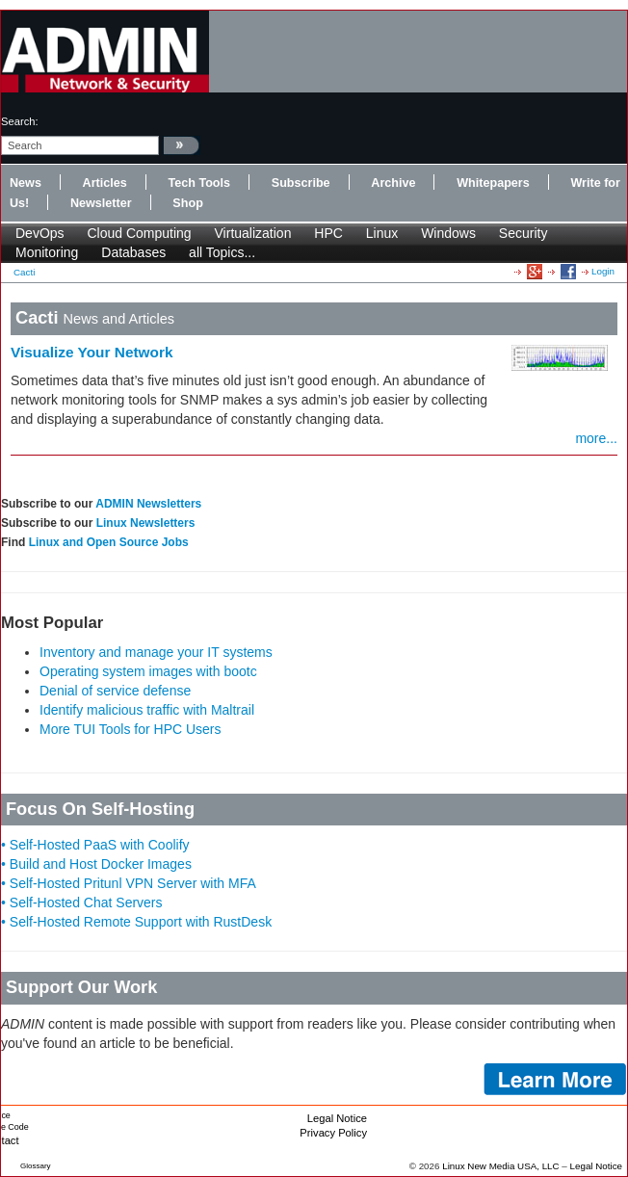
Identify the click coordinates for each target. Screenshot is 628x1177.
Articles (105, 183)
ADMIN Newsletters (148, 503)
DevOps (40, 233)
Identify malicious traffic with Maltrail (146, 710)
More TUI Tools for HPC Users (130, 729)
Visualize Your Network (92, 352)
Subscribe (301, 183)
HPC (328, 233)
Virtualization (253, 233)
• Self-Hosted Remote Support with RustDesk (136, 921)
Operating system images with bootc (148, 671)
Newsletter (101, 203)
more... (596, 438)
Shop (187, 203)
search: (20, 121)
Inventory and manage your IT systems (156, 652)
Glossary (35, 1166)
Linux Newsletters (146, 523)
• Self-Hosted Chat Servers (82, 902)
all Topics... (222, 252)
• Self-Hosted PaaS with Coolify (95, 844)
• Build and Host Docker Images (96, 864)
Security (523, 233)
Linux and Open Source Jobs (109, 542)
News (25, 183)
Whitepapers (493, 183)
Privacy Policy (333, 1132)
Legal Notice (337, 1118)
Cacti (24, 272)
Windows (448, 233)
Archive (393, 183)
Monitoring (46, 252)
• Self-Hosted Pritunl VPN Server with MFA (128, 883)
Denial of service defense (115, 690)
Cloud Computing (139, 233)
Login (603, 271)
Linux (382, 233)
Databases (133, 252)
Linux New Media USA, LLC (500, 1166)
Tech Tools (199, 183)
